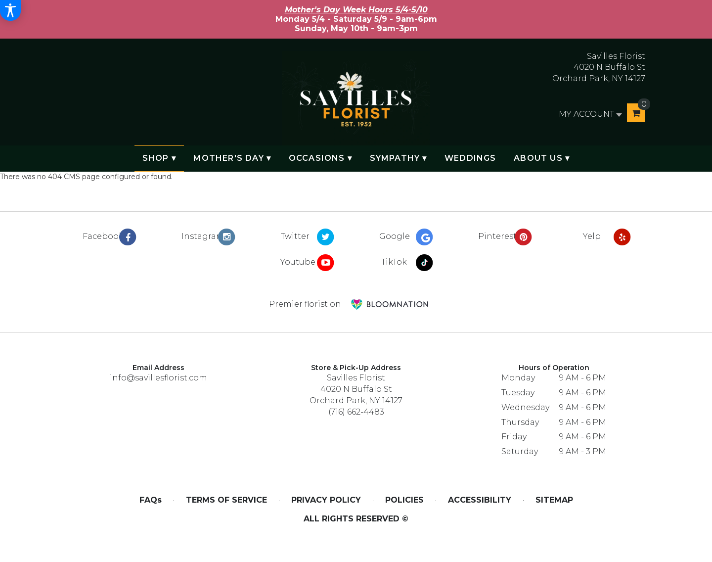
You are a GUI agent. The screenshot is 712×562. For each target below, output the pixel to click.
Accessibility (479, 500)
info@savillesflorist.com (158, 377)
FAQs (150, 500)
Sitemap (554, 500)
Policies (404, 500)
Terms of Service (226, 500)
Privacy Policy (326, 500)
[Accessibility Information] (10, 10)
